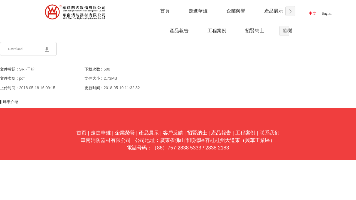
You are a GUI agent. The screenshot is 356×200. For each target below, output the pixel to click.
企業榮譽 (235, 11)
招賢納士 (254, 30)
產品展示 (273, 11)
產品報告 (179, 30)
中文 (313, 13)
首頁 (165, 11)
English (327, 14)
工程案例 (216, 30)
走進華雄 (198, 11)
